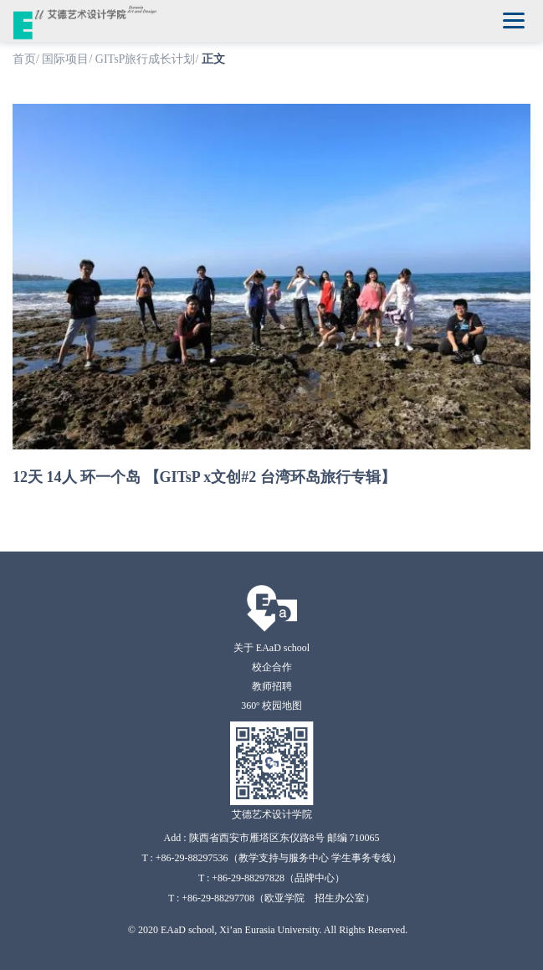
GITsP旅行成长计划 (145, 59)
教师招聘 (272, 686)
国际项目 (65, 59)
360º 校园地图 (271, 705)
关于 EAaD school (271, 648)
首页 (24, 59)
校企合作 (272, 667)
